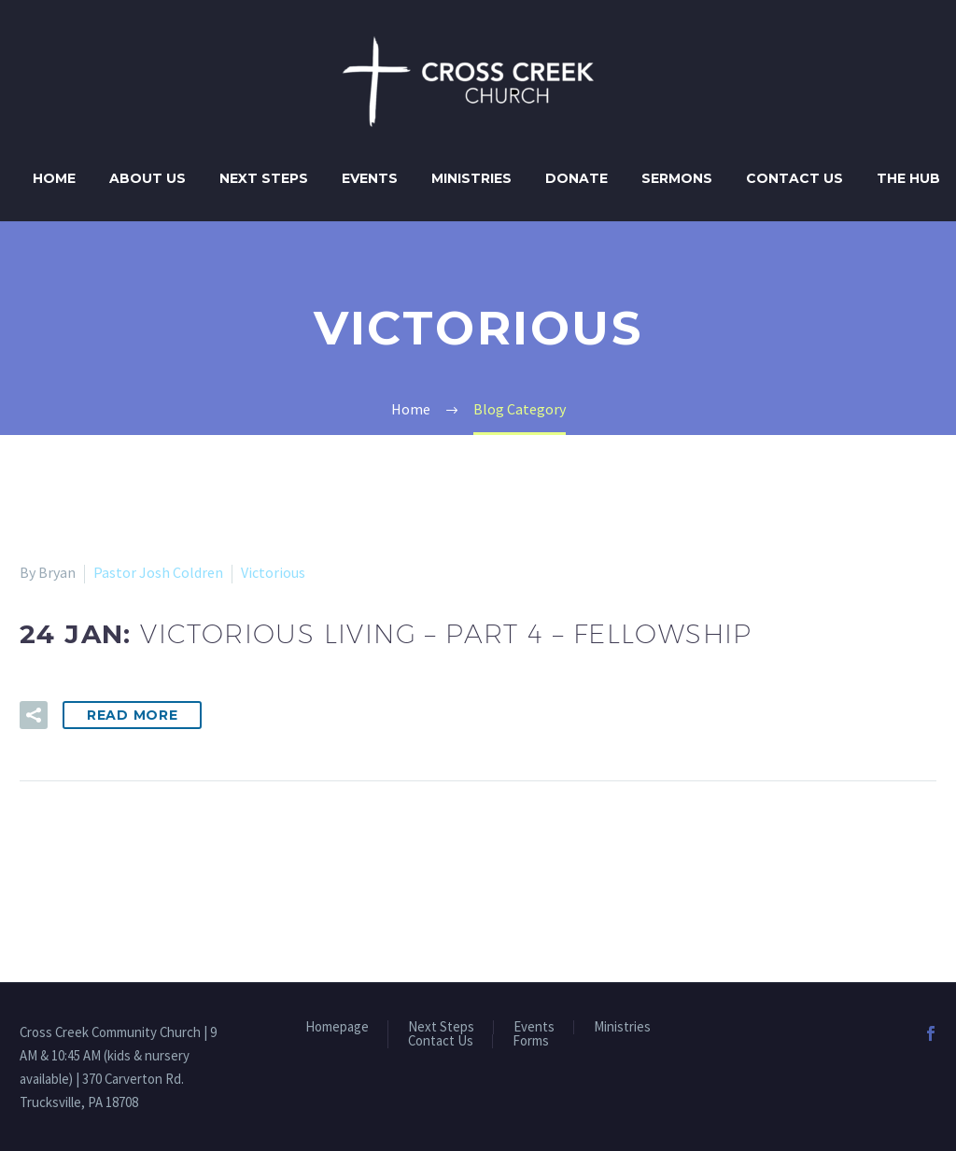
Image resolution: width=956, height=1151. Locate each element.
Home (54, 178)
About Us (147, 178)
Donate (576, 178)
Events (370, 178)
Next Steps (263, 178)
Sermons (676, 178)
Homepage (337, 1027)
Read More (132, 715)
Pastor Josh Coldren (158, 572)
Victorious (273, 572)
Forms (531, 1041)
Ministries (471, 178)
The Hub (908, 178)
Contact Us (794, 178)
